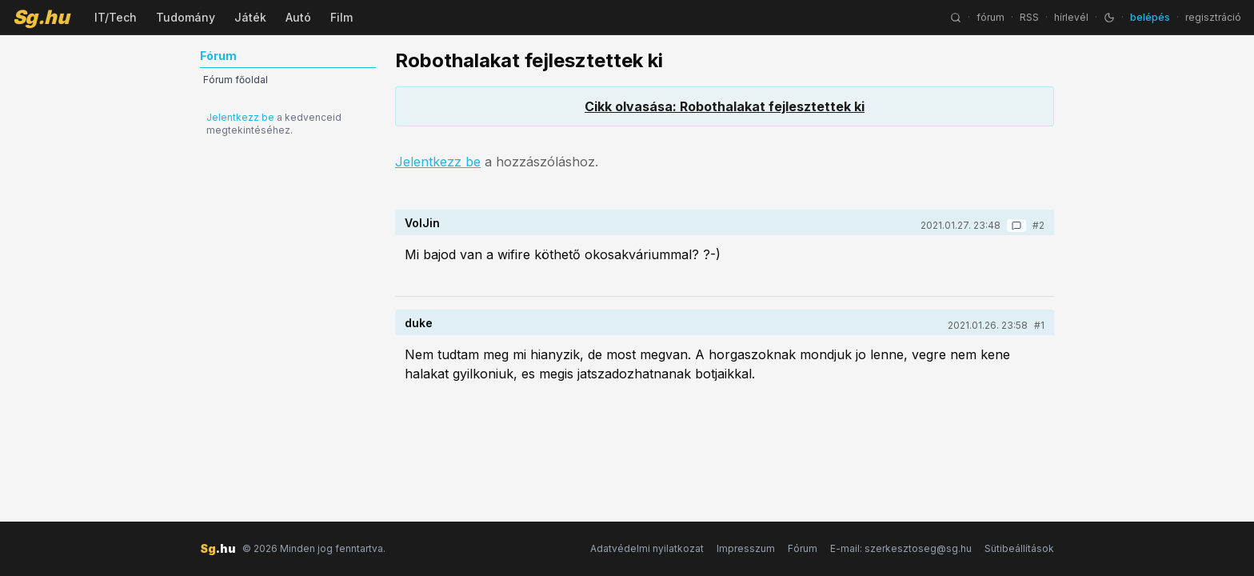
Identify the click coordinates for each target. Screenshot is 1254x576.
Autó (298, 17)
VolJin (422, 223)
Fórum (802, 548)
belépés (1150, 17)
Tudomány (185, 17)
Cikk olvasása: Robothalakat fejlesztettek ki (725, 106)
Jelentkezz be (240, 117)
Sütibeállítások (1019, 548)
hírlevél (1071, 17)
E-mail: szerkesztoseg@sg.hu (901, 548)
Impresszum (746, 548)
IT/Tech (115, 17)
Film (341, 17)
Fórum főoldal (235, 80)
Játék (250, 17)
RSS (1029, 17)
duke (419, 323)
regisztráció (1213, 17)
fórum (990, 17)
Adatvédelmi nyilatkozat (647, 548)
